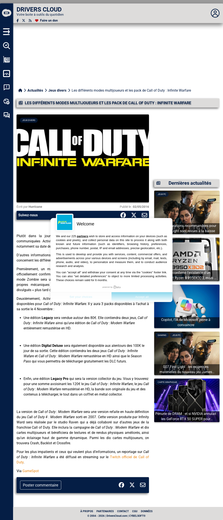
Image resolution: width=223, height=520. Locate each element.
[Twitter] (23, 20)
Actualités (35, 90)
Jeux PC (162, 194)
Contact (123, 511)
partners (82, 236)
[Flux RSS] (30, 20)
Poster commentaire (40, 485)
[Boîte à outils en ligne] (6, 101)
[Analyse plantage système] (6, 87)
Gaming (162, 335)
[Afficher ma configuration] (6, 59)
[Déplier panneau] (215, 13)
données (146, 511)
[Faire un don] (46, 20)
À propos (86, 511)
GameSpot (30, 471)
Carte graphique (167, 382)
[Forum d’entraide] (6, 115)
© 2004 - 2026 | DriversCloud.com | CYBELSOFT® (116, 515)
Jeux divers (57, 90)
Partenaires (105, 511)
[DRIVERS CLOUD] (6, 13)
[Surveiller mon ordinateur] (6, 73)
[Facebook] (18, 20)
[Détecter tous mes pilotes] (6, 45)
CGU (134, 511)
